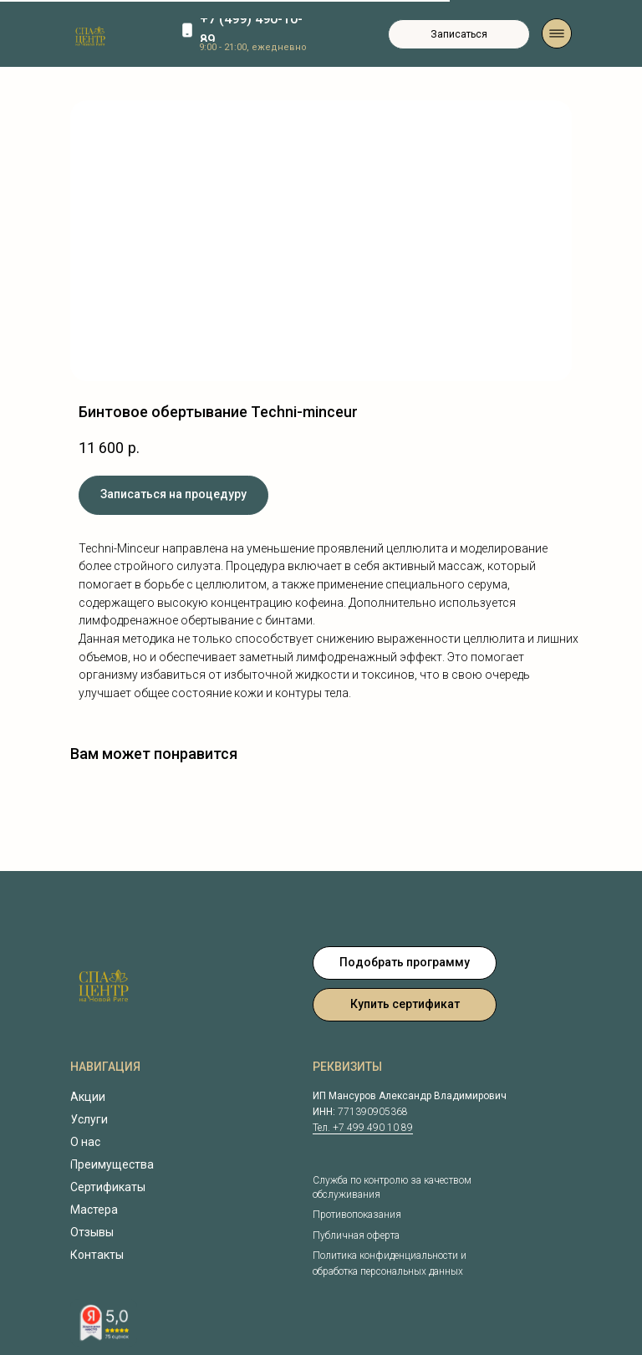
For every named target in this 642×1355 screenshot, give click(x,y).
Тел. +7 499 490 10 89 (363, 1127)
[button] (459, 34)
